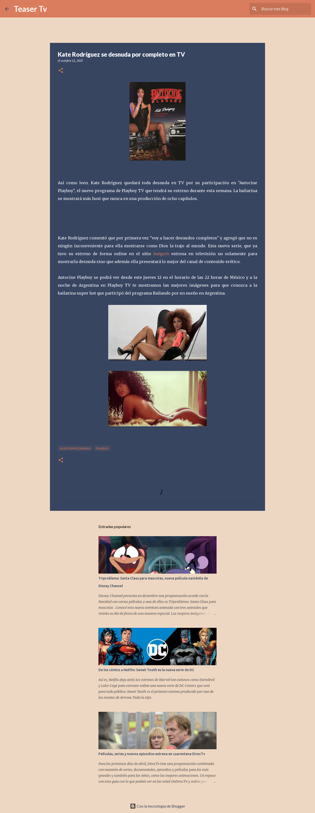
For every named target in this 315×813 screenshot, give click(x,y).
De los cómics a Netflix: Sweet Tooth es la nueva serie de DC (146, 670)
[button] (61, 70)
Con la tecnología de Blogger (157, 806)
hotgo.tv (161, 253)
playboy (102, 448)
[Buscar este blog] (285, 9)
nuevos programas (75, 448)
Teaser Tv (30, 9)
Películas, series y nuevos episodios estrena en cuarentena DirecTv (151, 754)
